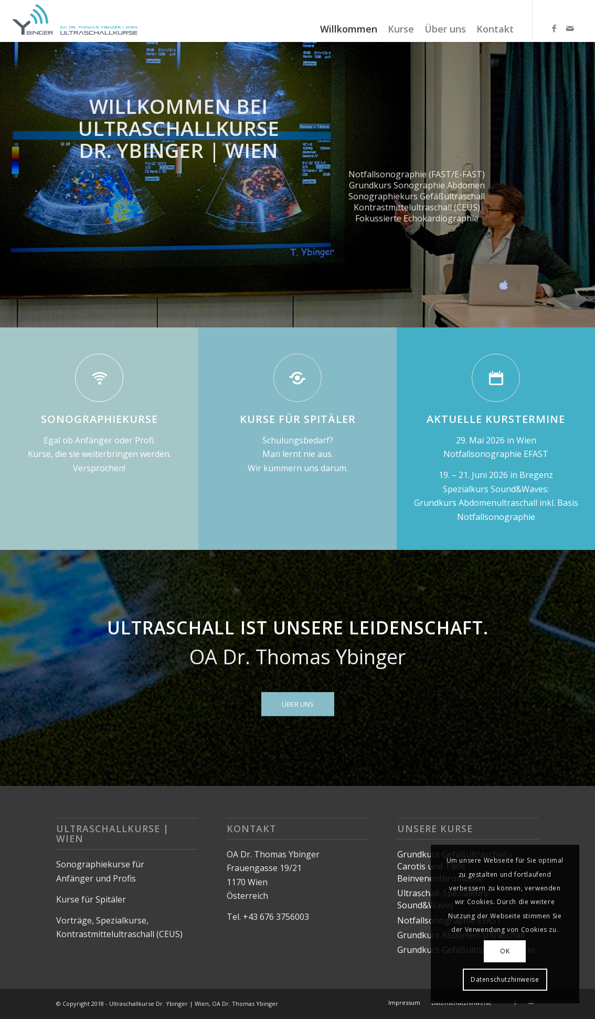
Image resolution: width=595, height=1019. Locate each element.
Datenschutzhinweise (505, 979)
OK (504, 951)
